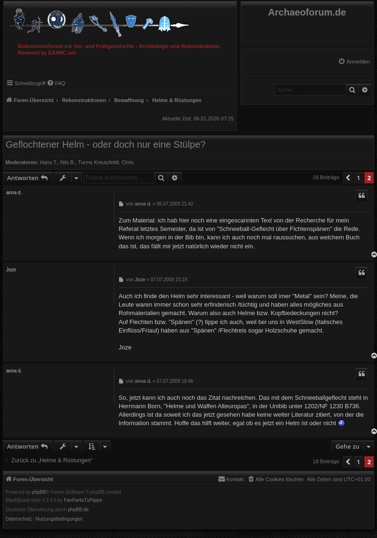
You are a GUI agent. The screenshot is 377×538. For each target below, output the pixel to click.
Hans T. (48, 162)
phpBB (39, 492)
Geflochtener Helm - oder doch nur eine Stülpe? (106, 144)
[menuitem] (354, 61)
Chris (127, 162)
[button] (348, 177)
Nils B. (67, 162)
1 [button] (358, 178)
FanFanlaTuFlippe (83, 500)
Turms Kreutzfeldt (98, 162)
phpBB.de (78, 509)
